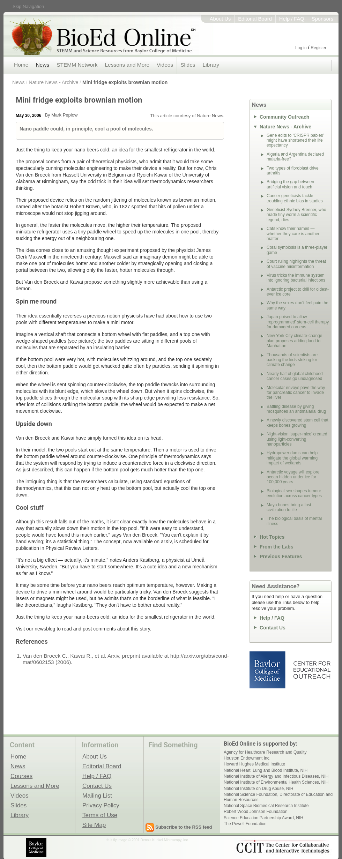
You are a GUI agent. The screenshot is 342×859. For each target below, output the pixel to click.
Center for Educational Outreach (311, 669)
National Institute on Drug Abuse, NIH (258, 788)
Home (21, 65)
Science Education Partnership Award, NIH (263, 817)
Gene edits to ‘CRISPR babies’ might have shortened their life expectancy (295, 140)
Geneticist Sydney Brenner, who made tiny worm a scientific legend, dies (296, 214)
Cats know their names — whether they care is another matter (293, 233)
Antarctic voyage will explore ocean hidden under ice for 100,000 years (293, 477)
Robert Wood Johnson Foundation (256, 811)
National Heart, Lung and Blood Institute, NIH (265, 770)
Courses (21, 776)
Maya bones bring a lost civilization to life (289, 507)
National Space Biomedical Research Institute (266, 805)
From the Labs (276, 547)
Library (211, 65)
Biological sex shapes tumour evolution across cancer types (294, 493)
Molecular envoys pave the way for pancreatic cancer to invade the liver (296, 392)
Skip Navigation (28, 6)
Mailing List (97, 795)
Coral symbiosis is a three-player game (297, 250)
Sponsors (322, 19)
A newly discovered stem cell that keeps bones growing (297, 422)
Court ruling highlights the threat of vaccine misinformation (296, 264)
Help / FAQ (291, 19)
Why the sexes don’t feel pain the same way (297, 305)
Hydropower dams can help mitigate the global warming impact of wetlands (292, 457)
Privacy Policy (100, 805)
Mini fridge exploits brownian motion (125, 82)
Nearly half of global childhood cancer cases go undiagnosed (295, 376)
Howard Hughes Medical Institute (254, 764)
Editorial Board (255, 19)
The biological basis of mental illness (294, 521)
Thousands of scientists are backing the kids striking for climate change (292, 359)
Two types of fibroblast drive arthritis (293, 170)
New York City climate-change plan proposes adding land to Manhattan (294, 340)
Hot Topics (272, 537)
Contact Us (272, 627)
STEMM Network (77, 65)
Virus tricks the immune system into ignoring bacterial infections (296, 278)
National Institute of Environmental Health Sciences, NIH (276, 782)
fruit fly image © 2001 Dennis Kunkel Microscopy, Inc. (147, 840)
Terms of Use (99, 815)
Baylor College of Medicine (268, 669)
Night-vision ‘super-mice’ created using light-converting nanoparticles (297, 439)
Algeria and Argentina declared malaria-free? (295, 157)
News (42, 65)
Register (318, 47)
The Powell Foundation (245, 823)
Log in (301, 47)
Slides (187, 65)
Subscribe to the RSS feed (183, 827)
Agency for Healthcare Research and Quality (265, 752)
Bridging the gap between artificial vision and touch (290, 184)
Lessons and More (127, 65)
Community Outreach (284, 117)
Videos (165, 65)
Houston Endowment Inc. (247, 758)
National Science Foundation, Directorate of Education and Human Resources (278, 797)
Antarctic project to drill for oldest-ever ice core (298, 292)
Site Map (94, 825)
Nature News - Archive (53, 82)
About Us (220, 19)
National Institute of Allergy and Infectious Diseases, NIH (276, 776)
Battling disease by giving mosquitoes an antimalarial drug (296, 409)
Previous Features (281, 556)
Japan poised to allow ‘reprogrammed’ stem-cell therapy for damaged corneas (298, 321)
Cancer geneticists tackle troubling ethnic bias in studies (295, 198)
